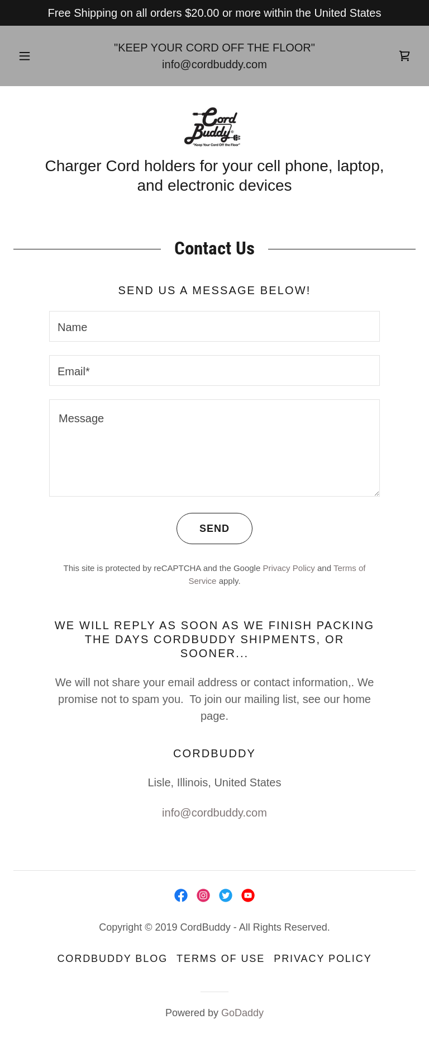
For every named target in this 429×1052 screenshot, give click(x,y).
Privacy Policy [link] (288, 568)
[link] (404, 56)
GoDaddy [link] (242, 1012)
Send (203, 528)
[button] (30, 56)
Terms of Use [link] (221, 958)
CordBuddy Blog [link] (112, 958)
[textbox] (214, 326)
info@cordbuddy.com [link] (214, 64)
